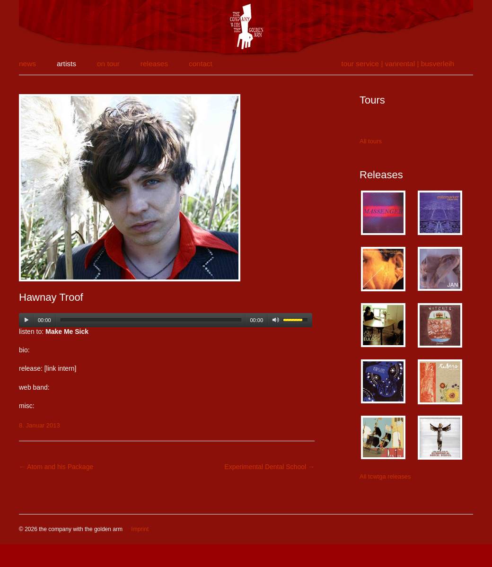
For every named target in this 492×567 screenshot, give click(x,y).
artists (66, 64)
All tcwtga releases (385, 476)
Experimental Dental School (269, 467)
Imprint (140, 529)
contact (200, 64)
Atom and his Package (56, 467)
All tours (371, 141)
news (27, 64)
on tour (108, 64)
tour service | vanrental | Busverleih (397, 64)
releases (154, 64)
